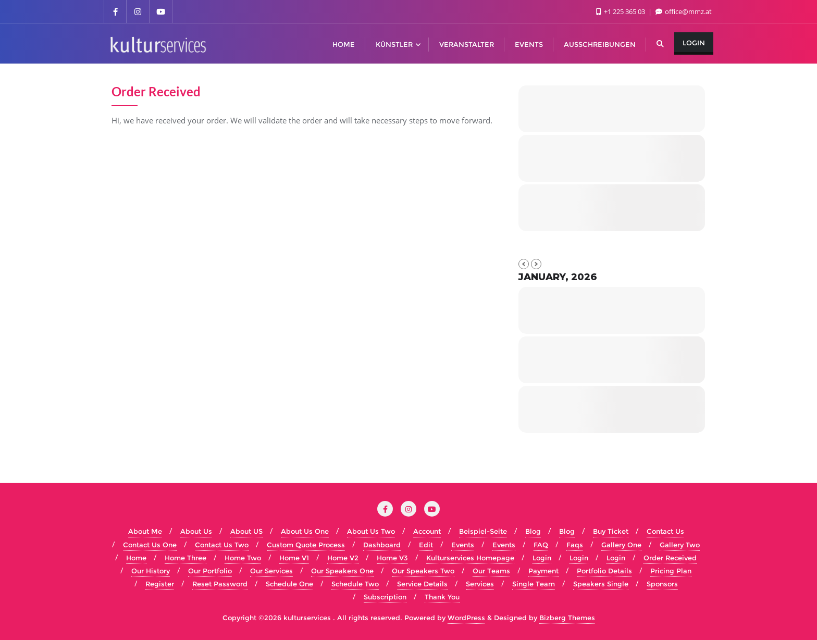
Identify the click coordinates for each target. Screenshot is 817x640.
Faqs (574, 545)
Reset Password (219, 584)
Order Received (670, 558)
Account (427, 531)
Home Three (185, 558)
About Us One (305, 531)
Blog (533, 531)
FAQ (541, 545)
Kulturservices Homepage (470, 558)
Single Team (533, 584)
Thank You (442, 597)
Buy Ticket (610, 531)
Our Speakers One (342, 571)
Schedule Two (355, 584)
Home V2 (342, 558)
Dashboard (382, 545)
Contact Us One (150, 545)
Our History (150, 571)
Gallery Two (680, 545)
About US (246, 531)
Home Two (243, 558)
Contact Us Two (222, 545)
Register (159, 584)
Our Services (271, 571)
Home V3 (392, 558)
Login (694, 43)
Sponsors (662, 584)
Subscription (385, 597)
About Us (196, 531)
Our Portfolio (210, 571)
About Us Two (371, 531)
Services (480, 584)
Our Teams (491, 571)
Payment (543, 571)
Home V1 (294, 558)
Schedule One (289, 584)
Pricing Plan (670, 571)
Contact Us (665, 531)
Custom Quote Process (306, 545)
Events (462, 545)
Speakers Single (600, 584)
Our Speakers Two (423, 571)
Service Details (422, 584)
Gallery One (621, 545)
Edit (426, 545)
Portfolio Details (604, 571)
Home (136, 558)
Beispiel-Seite (483, 531)
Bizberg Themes (567, 617)
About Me (145, 531)
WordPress (466, 617)
